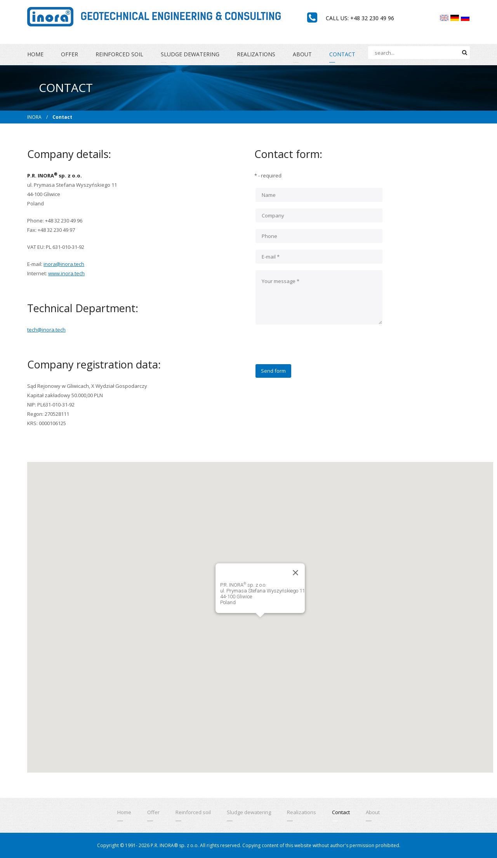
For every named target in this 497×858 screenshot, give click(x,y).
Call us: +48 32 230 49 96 (360, 18)
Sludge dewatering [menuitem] (190, 54)
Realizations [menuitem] (256, 54)
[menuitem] (444, 18)
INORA (34, 117)
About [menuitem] (302, 54)
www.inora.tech (66, 273)
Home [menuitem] (35, 54)
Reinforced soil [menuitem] (119, 54)
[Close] (295, 572)
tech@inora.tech (46, 329)
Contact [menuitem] (342, 54)
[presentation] (314, 349)
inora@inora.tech (63, 264)
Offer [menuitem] (69, 54)
